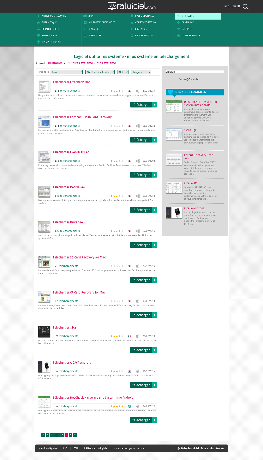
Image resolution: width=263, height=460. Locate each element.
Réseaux (90, 29)
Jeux (87, 16)
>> (75, 434)
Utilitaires (185, 16)
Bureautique (46, 22)
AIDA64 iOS (191, 183)
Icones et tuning (48, 42)
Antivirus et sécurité (51, 16)
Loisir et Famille (188, 36)
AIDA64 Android (194, 208)
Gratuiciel (171, 71)
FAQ (65, 448)
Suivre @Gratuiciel (189, 79)
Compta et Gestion (142, 22)
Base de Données (141, 16)
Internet (184, 29)
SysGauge (190, 130)
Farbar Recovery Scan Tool (198, 157)
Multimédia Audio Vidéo (98, 22)
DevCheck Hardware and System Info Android (200, 103)
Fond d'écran (46, 36)
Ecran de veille (47, 29)
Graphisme (185, 22)
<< (43, 434)
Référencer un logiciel (96, 448)
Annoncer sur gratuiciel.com (129, 448)
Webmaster (91, 36)
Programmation (141, 36)
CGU (76, 448)
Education (138, 29)
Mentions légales (48, 448)
